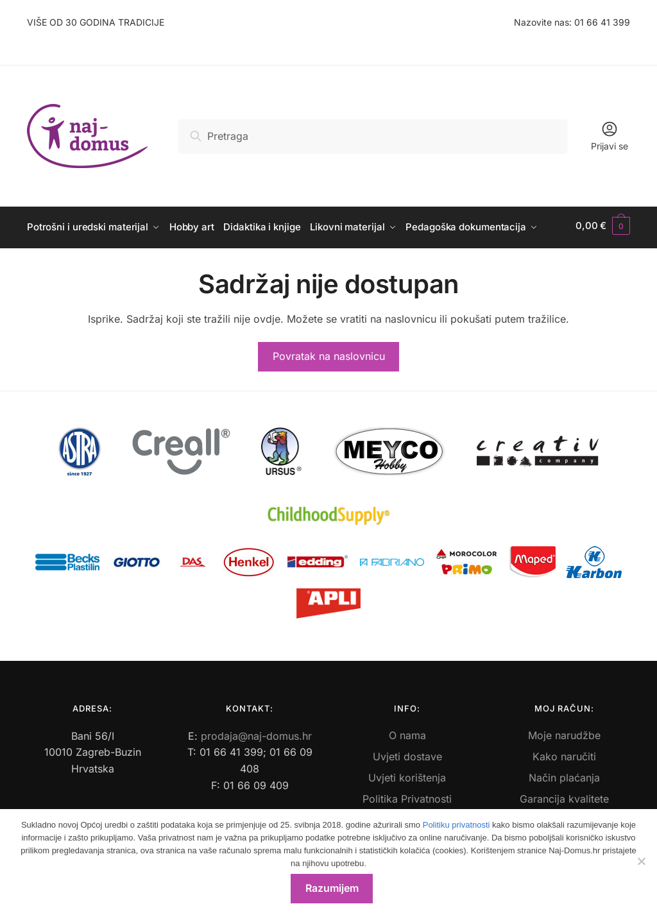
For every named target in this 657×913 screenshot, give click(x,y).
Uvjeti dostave (407, 753)
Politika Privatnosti (407, 795)
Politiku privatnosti (456, 825)
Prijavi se (609, 135)
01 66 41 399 (602, 22)
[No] (641, 861)
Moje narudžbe (564, 732)
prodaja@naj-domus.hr (256, 732)
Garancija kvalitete (564, 795)
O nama (407, 732)
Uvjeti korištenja (407, 774)
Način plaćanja (564, 774)
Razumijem (332, 888)
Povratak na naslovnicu (329, 352)
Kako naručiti (564, 753)
